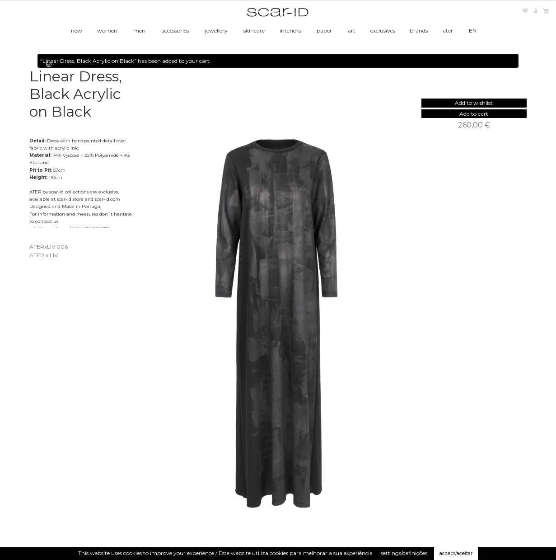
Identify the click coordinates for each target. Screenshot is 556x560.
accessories (175, 30)
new (76, 30)
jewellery (216, 30)
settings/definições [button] (404, 553)
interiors (290, 30)
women (107, 30)
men (139, 30)
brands (419, 30)
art (351, 30)
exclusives (382, 30)
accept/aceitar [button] (455, 553)
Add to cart (473, 113)
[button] (474, 103)
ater (448, 30)
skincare (254, 30)
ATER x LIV (43, 255)
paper (324, 30)
